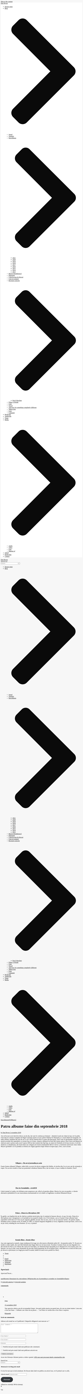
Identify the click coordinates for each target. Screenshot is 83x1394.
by (5, 1132)
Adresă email (5, 1376)
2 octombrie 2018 (15, 1132)
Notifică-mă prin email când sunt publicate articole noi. (20, 1352)
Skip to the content (6, 1)
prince (32, 1279)
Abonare (7, 1381)
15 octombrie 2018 (10, 1305)
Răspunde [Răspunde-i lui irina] (8, 1313)
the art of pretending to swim (43, 1279)
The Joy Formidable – (19, 1188)
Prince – (20, 1213)
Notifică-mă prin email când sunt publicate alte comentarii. (21, 1348)
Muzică (13, 1120)
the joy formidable (58, 1279)
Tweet (6, 1253)
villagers (66, 1279)
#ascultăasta (4, 1120)
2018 (9, 1120)
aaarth (3, 1279)
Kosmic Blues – (18, 1240)
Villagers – (21, 1163)
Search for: (4, 561)
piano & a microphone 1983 (21, 1279)
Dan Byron (4, 3)
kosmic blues (9, 1279)
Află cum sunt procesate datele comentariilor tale (49, 1359)
